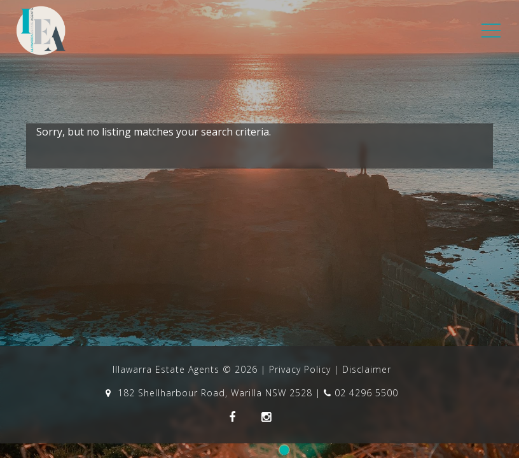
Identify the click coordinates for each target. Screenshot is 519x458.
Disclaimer (366, 369)
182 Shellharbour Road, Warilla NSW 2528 (210, 393)
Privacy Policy (300, 369)
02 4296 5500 (361, 393)
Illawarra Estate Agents (166, 369)
